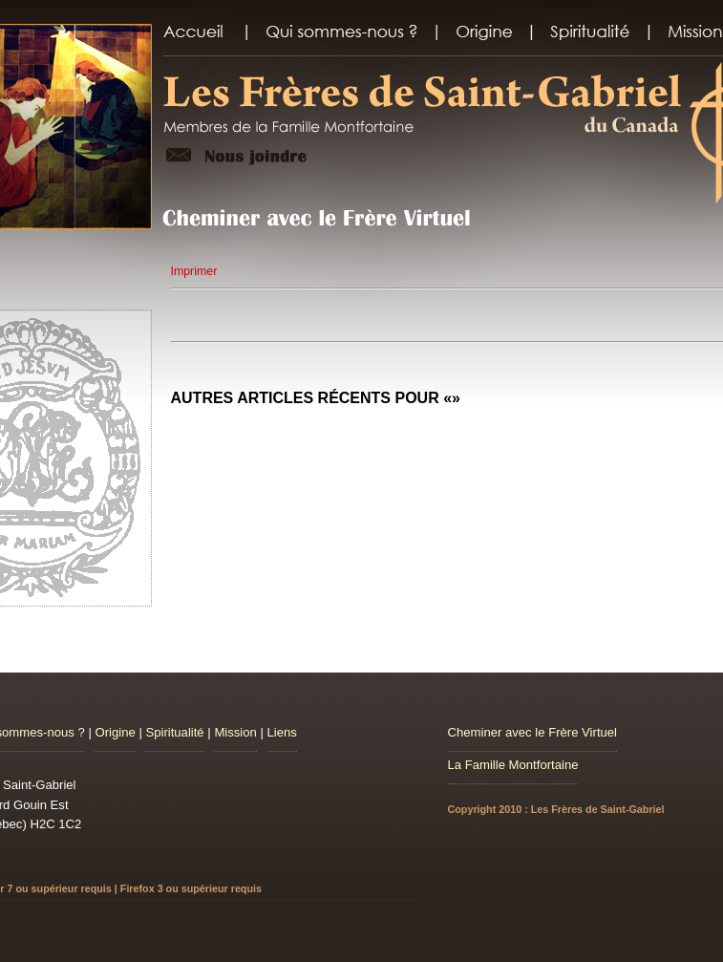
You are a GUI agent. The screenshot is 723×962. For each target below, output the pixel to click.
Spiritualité (174, 732)
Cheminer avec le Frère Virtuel (533, 732)
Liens (282, 732)
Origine (115, 732)
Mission (235, 732)
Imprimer (194, 271)
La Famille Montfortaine (513, 765)
